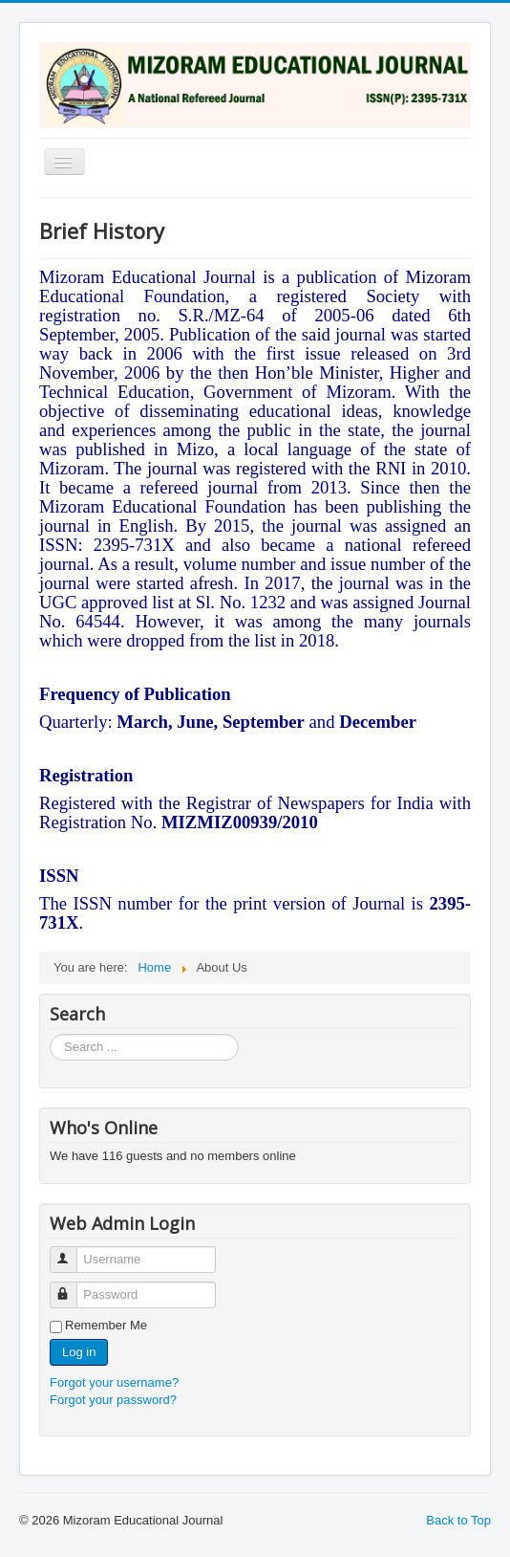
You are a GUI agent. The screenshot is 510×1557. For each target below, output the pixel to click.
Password (72, 1286)
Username (72, 1251)
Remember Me (106, 1325)
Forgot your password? (113, 1400)
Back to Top (458, 1520)
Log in (79, 1352)
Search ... (50, 1034)
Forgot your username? (114, 1382)
